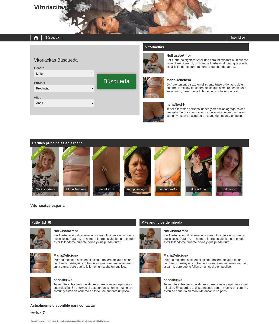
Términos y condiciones (73, 321)
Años (37, 97)
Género (39, 68)
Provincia (40, 82)
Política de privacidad (92, 321)
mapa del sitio (57, 321)
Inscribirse (238, 37)
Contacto (105, 321)
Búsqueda (52, 37)
